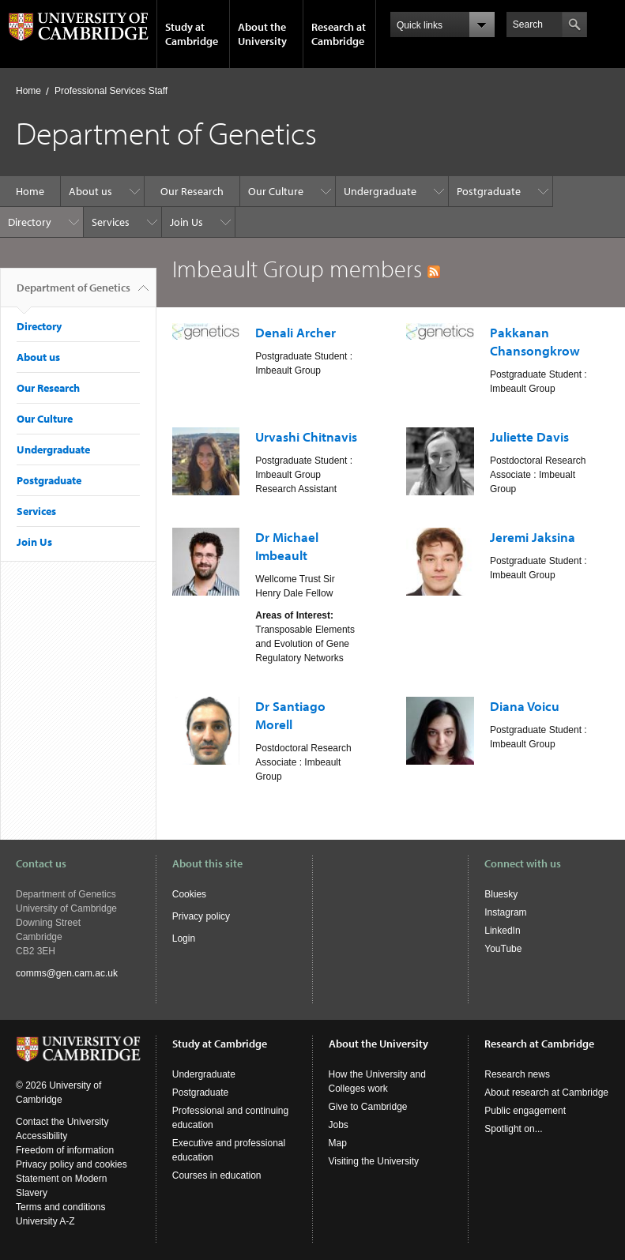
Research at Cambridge (338, 34)
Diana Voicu (524, 706)
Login (183, 938)
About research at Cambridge (546, 1092)
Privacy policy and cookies (71, 1164)
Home (28, 90)
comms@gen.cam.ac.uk (67, 973)
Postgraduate (489, 191)
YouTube (502, 948)
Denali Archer (295, 332)
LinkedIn (502, 930)
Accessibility (41, 1136)
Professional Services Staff (111, 90)
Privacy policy (201, 916)
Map (338, 1143)
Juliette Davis (529, 436)
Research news (517, 1074)
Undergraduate (380, 191)
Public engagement (525, 1110)
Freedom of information (65, 1150)
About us (90, 191)
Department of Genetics (73, 293)
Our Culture (275, 191)
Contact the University (62, 1121)
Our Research (192, 191)
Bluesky (501, 894)
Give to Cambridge (368, 1106)
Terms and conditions (60, 1207)
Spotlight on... (513, 1128)
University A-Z (45, 1221)
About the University (262, 34)
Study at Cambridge (191, 34)
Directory (29, 222)
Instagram (505, 912)
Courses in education (217, 1175)
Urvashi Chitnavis (306, 436)
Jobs (338, 1124)
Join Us (186, 222)
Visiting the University (374, 1161)
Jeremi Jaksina (532, 536)
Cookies (189, 894)
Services (111, 222)
